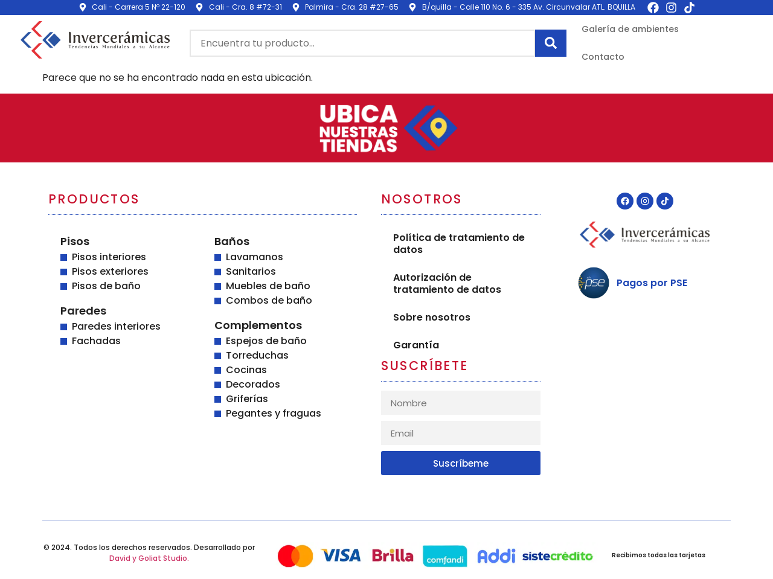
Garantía (416, 345)
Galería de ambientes (630, 29)
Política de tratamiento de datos (459, 244)
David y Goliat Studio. (149, 558)
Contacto (603, 57)
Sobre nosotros (431, 317)
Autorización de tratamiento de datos (447, 283)
